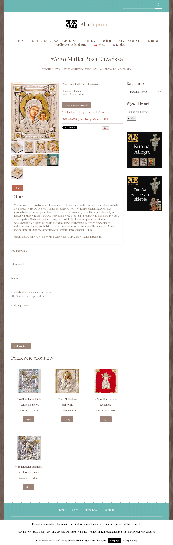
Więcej (28, 419)
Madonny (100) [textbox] (143, 91)
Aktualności (91, 510)
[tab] (17, 188)
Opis (17, 188)
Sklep (75, 510)
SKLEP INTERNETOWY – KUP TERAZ (53, 40)
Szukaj (131, 118)
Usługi (107, 40)
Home (19, 40)
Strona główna (52, 69)
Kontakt (153, 40)
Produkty (89, 40)
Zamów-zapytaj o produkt (76, 105)
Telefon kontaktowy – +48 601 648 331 (83, 112)
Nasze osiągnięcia (129, 40)
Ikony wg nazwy (73, 69)
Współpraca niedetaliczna (70, 44)
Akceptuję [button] (114, 540)
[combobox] (144, 91)
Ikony (88, 119)
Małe (106, 119)
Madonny (90, 69)
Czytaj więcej (129, 540)
